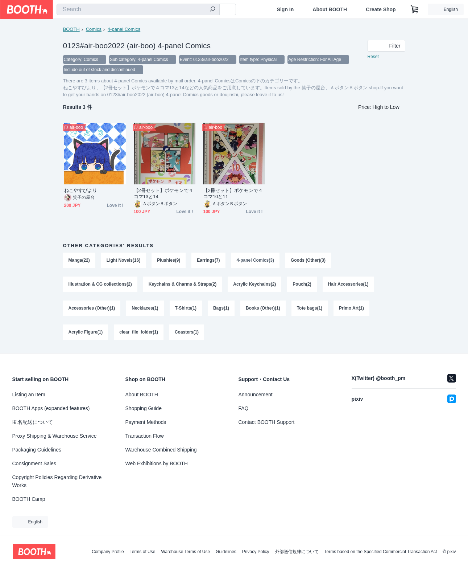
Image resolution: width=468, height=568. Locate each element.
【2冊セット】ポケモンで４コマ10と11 (233, 193)
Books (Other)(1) (263, 308)
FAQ (244, 408)
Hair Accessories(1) (348, 284)
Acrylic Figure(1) (86, 332)
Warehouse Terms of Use (185, 551)
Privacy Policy (255, 551)
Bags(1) (221, 308)
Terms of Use (143, 551)
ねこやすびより (81, 190)
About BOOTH (329, 9)
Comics (94, 29)
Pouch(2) (302, 284)
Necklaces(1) (145, 308)
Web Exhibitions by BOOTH (156, 463)
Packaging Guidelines (36, 450)
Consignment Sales (34, 463)
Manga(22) (79, 260)
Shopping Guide (143, 408)
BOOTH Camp (28, 499)
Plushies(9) (168, 260)
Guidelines (226, 551)
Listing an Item (28, 394)
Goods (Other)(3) (308, 260)
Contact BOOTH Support (267, 422)
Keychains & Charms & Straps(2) (182, 284)
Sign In (285, 9)
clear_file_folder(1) (138, 332)
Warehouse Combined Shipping (161, 450)
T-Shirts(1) (185, 308)
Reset (373, 56)
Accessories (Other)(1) (92, 308)
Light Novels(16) (123, 260)
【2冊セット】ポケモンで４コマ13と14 (163, 193)
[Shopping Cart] (414, 9)
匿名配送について (32, 422)
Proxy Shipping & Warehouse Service (54, 436)
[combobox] (138, 9)
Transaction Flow (144, 436)
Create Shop (380, 9)
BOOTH (71, 29)
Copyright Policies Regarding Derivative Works (57, 481)
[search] (212, 10)
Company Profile (108, 551)
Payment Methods (145, 422)
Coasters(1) (187, 332)
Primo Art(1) (351, 308)
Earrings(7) (208, 260)
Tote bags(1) (309, 308)
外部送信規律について (297, 551)
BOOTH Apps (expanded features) (51, 408)
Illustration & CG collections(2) (100, 284)
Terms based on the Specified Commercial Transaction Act (380, 551)
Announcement (256, 394)
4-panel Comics (124, 29)
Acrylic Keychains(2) (254, 284)
